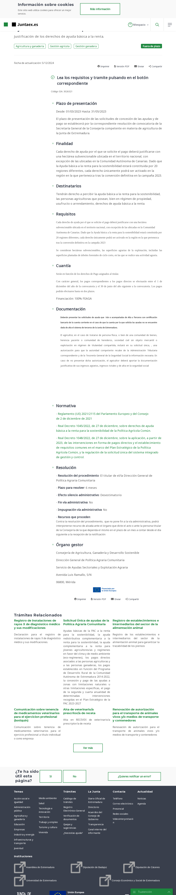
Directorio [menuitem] (93, 807)
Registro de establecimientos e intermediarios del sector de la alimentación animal (136, 624)
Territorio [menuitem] (44, 817)
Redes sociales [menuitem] (120, 813)
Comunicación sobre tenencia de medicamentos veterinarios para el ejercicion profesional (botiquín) (37, 715)
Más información (100, 9)
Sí (51, 776)
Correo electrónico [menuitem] (123, 803)
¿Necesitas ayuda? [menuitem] (73, 832)
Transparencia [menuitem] (96, 824)
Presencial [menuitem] (118, 808)
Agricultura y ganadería (30, 46)
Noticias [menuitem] (141, 798)
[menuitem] (34, 867)
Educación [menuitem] (19, 824)
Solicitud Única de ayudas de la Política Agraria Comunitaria (86, 622)
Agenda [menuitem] (141, 803)
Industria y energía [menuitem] (24, 834)
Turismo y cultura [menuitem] (48, 827)
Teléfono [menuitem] (117, 798)
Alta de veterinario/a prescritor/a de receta (79, 711)
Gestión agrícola (59, 46)
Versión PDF (121, 66)
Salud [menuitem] (41, 803)
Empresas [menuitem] (19, 829)
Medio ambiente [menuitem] (48, 798)
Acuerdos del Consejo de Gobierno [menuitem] (95, 816)
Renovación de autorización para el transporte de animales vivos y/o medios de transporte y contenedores (136, 715)
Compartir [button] (155, 66)
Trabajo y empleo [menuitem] (48, 822)
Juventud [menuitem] (18, 848)
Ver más (88, 748)
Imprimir (103, 66)
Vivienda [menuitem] (43, 832)
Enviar (139, 66)
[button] (138, 24)
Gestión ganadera (86, 46)
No (74, 776)
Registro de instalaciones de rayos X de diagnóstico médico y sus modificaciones (37, 624)
